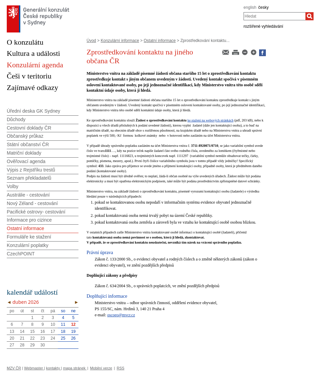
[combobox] (274, 16)
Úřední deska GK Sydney (33, 111)
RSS (120, 368)
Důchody (16, 119)
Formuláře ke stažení (29, 237)
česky (263, 7)
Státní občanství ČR (28, 144)
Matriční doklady (24, 153)
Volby (12, 186)
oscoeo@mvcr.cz (121, 315)
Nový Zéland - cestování (32, 203)
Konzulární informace (120, 40)
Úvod (91, 40)
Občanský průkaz (25, 136)
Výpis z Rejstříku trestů (31, 170)
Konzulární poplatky (27, 245)
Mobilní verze (101, 368)
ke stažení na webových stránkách (210, 120)
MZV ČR (14, 368)
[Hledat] (309, 16)
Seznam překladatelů (29, 178)
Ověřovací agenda (26, 161)
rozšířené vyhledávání (263, 26)
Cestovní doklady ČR (29, 128)
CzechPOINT (20, 253)
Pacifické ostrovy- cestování (36, 211)
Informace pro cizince (29, 220)
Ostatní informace (160, 40)
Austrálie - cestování (28, 195)
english (250, 7)
